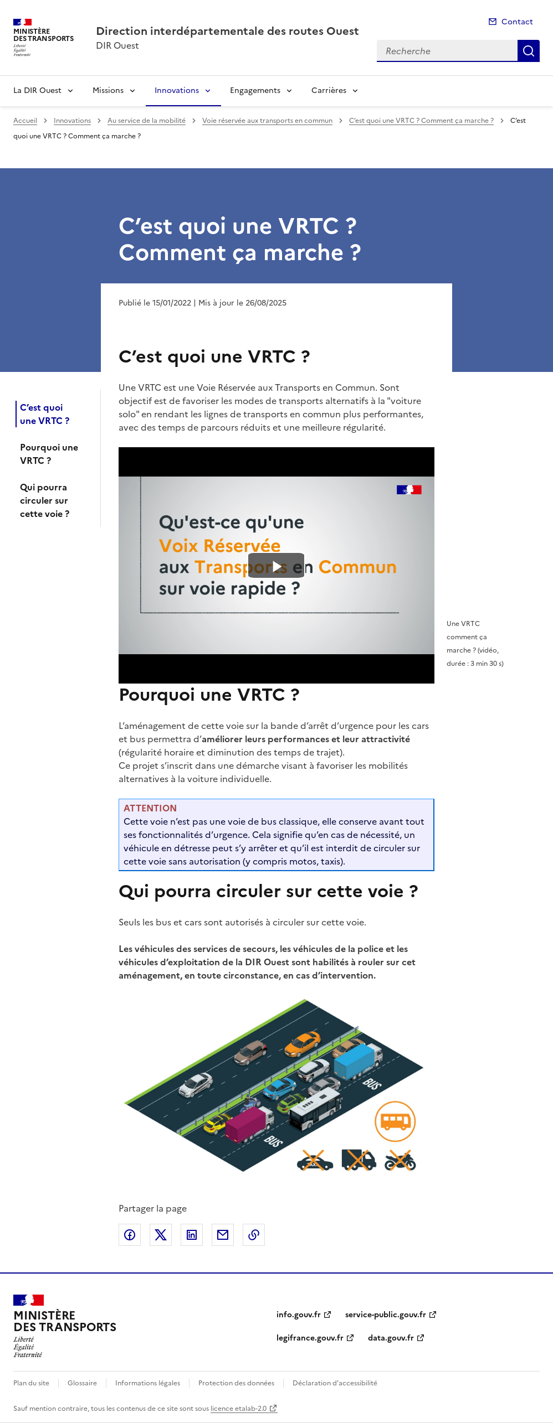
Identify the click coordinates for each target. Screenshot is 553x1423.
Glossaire (82, 1383)
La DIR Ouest (37, 90)
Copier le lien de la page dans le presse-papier (254, 1235)
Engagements (255, 90)
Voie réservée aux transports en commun (267, 121)
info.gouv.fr (298, 1315)
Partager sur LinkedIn (192, 1235)
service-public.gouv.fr (385, 1315)
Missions (108, 90)
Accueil (25, 121)
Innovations (177, 90)
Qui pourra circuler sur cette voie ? (44, 500)
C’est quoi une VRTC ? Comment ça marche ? (421, 121)
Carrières (328, 90)
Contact (517, 22)
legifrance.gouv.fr (310, 1338)
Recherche (529, 51)
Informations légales (147, 1383)
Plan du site (31, 1383)
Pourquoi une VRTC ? (49, 454)
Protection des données (236, 1383)
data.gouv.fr (391, 1338)
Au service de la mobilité (146, 121)
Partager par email (223, 1235)
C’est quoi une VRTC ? (44, 414)
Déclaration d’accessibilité (335, 1383)
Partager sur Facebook (130, 1235)
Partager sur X (161, 1235)
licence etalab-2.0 (239, 1409)
